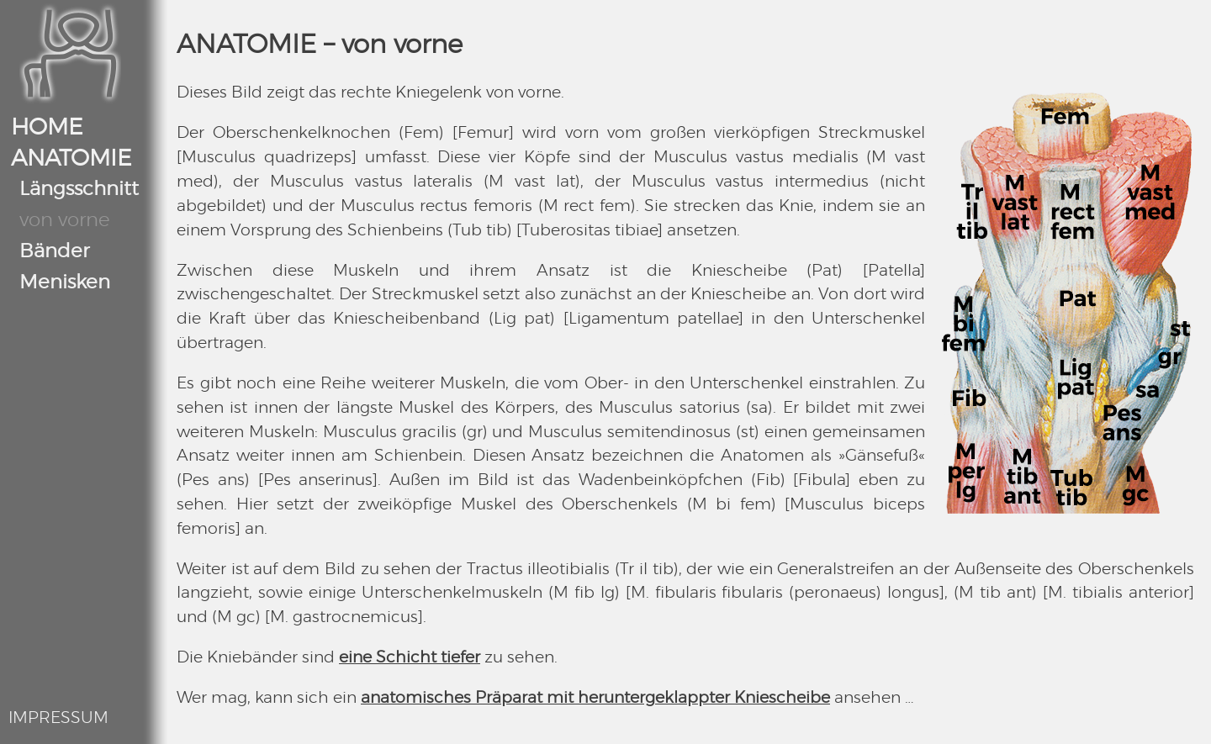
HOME (47, 128)
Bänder (54, 251)
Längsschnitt (79, 189)
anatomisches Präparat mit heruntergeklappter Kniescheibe (595, 698)
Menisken (64, 283)
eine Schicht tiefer (409, 658)
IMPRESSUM (58, 718)
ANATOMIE (71, 159)
